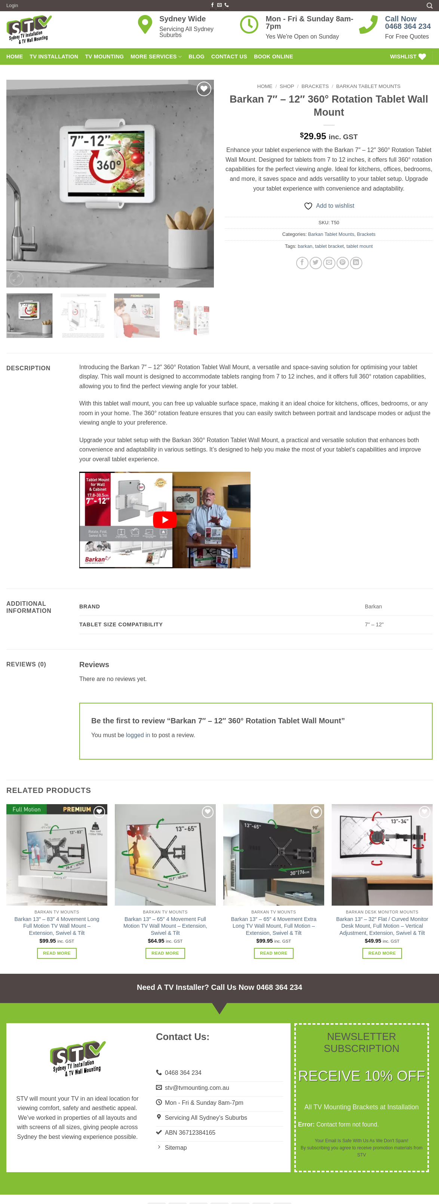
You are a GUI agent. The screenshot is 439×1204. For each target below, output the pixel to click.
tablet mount (359, 246)
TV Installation (54, 57)
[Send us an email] (219, 5)
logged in (138, 735)
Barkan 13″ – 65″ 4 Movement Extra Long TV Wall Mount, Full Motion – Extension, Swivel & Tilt (274, 926)
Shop (287, 86)
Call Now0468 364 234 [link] (408, 22)
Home (265, 86)
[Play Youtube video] (165, 520)
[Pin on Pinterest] (343, 263)
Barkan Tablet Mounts (368, 86)
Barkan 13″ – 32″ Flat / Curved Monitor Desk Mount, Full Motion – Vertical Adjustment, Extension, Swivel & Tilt (382, 926)
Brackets (315, 86)
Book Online (273, 57)
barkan (305, 246)
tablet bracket (329, 246)
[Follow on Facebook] (212, 5)
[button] (12, 5)
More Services (156, 56)
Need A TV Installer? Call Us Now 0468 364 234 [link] (219, 987)
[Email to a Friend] (329, 263)
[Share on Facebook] (302, 263)
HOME (14, 57)
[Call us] (226, 5)
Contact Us (229, 57)
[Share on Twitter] (316, 263)
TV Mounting (104, 57)
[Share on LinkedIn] (356, 263)
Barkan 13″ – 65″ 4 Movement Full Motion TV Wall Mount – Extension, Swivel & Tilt (165, 926)
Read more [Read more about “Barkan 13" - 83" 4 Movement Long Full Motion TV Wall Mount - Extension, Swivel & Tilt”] (57, 953)
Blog (196, 57)
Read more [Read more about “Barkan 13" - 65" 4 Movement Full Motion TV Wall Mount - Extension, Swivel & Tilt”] (165, 953)
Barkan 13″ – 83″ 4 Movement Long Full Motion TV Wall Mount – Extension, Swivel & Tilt (57, 926)
